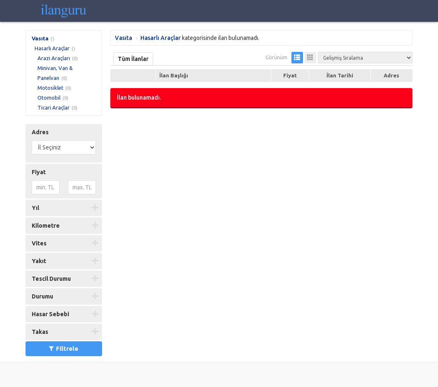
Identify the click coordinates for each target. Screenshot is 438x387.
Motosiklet (50, 88)
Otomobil (49, 97)
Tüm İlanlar (133, 59)
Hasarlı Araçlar (52, 48)
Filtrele (63, 348)
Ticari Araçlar (53, 107)
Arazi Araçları (53, 58)
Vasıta (40, 38)
